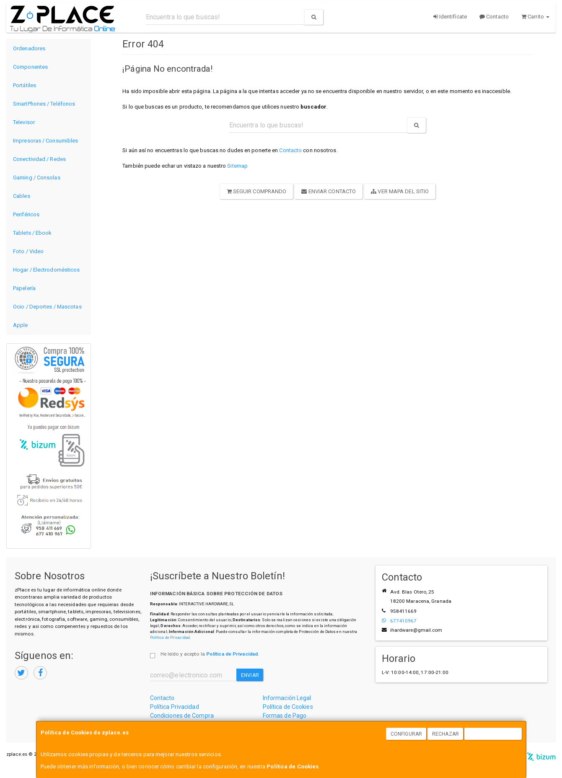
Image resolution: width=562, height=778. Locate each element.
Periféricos (26, 214)
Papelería (24, 288)
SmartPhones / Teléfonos (44, 104)
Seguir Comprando (257, 191)
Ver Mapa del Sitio (400, 191)
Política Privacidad (174, 706)
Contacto (494, 16)
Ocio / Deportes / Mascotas (47, 306)
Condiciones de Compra (182, 715)
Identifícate (450, 16)
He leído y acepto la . (210, 654)
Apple (20, 325)
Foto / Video (28, 251)
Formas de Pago (284, 715)
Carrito (535, 16)
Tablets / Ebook (32, 233)
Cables (21, 196)
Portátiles (24, 85)
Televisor (24, 122)
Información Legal (287, 698)
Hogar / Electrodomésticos (46, 270)
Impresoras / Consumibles (45, 140)
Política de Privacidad (170, 637)
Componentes (30, 67)
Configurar (406, 734)
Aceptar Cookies (493, 734)
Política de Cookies (293, 766)
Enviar (250, 675)
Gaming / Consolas (36, 177)
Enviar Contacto (328, 191)
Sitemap (237, 166)
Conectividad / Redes (39, 159)
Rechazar (445, 734)
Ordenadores (29, 48)
